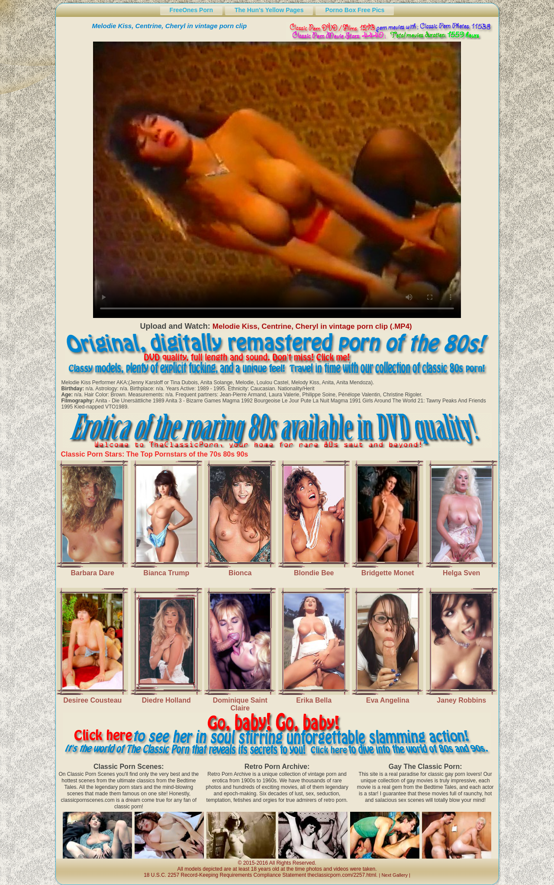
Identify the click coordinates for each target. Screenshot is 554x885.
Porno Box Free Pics (354, 9)
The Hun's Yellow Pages (269, 9)
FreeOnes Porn (191, 9)
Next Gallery (394, 875)
